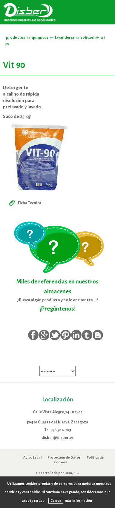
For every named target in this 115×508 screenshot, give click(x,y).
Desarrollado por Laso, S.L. (57, 473)
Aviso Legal (32, 457)
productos (15, 37)
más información (78, 500)
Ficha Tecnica (24, 203)
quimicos (40, 37)
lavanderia (64, 37)
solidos (87, 37)
